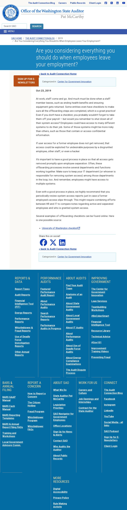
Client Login (95, 3)
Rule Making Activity (60, 487)
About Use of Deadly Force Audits (74, 334)
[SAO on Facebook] (106, 3)
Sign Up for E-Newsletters (112, 422)
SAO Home (16, 26)
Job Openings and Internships (88, 385)
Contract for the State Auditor (88, 393)
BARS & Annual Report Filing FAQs (11, 410)
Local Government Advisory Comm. (12, 431)
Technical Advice (101, 323)
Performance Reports (23, 307)
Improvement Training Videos (100, 336)
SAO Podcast (112, 414)
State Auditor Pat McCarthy (63, 382)
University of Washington (63, 216)
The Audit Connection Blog (41, 3)
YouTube (109, 400)
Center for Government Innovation (74, 69)
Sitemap (58, 494)
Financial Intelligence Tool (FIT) (25, 291)
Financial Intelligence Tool (101, 310)
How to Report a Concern (37, 380)
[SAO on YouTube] (123, 3)
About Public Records (60, 440)
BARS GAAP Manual (9, 383)
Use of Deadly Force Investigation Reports (23, 328)
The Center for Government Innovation (100, 279)
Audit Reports (23, 282)
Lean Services (99, 288)
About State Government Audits (73, 293)
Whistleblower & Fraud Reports (24, 316)
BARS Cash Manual (9, 392)
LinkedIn (109, 394)
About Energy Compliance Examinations (74, 346)
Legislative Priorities (59, 390)
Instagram (110, 388)
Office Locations (63, 409)
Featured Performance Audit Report (48, 279)
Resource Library (101, 317)
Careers (62, 3)
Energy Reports (24, 300)
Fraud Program (36, 395)
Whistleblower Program (36, 403)
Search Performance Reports (48, 303)
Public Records (77, 3)
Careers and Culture (86, 376)
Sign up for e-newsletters (26, 69)
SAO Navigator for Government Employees (62, 400)
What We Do (60, 374)
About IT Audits (75, 314)
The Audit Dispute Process (76, 356)
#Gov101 (96, 328)
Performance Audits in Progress (48, 314)
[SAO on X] (112, 3)
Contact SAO (61, 423)
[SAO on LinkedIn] (117, 3)
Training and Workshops (9, 421)
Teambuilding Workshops (99, 296)
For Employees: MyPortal (62, 501)
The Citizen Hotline (34, 388)
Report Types (23, 276)
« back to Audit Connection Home (58, 62)
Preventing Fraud (101, 343)
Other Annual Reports (22, 339)
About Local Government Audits (73, 305)
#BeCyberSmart (101, 303)
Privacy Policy (61, 479)
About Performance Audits (48, 291)
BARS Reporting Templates (11, 401)
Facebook (110, 383)
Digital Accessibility (60, 473)
